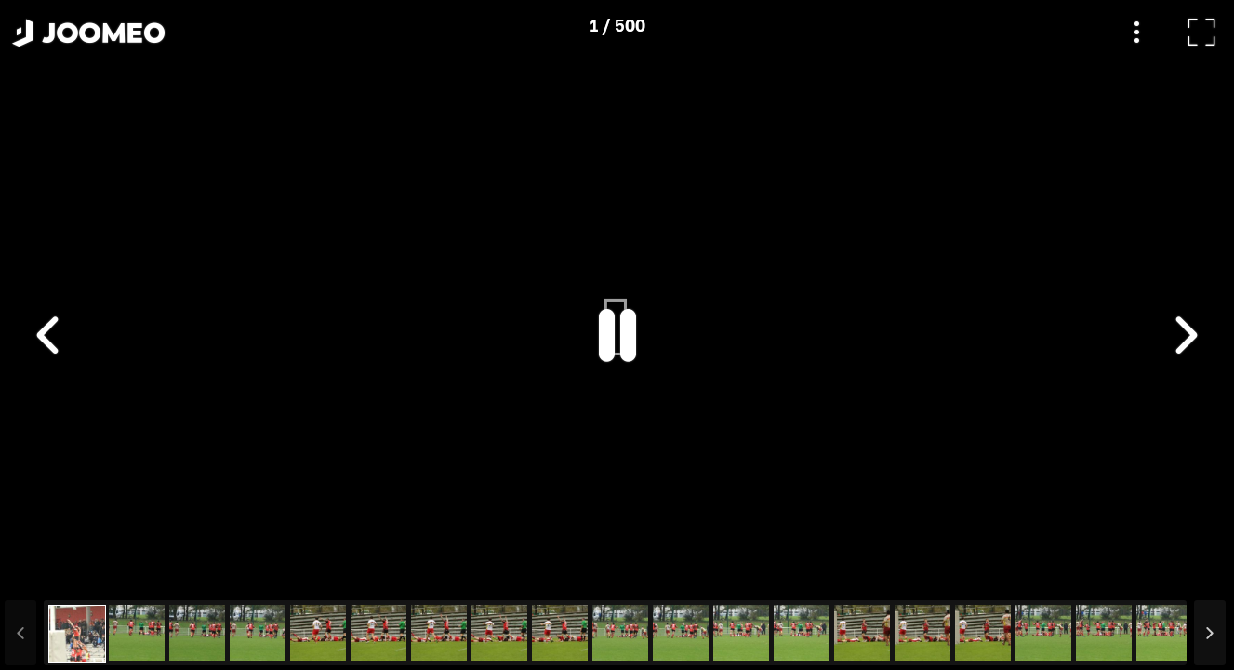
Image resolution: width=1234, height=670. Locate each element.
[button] (49, 574)
